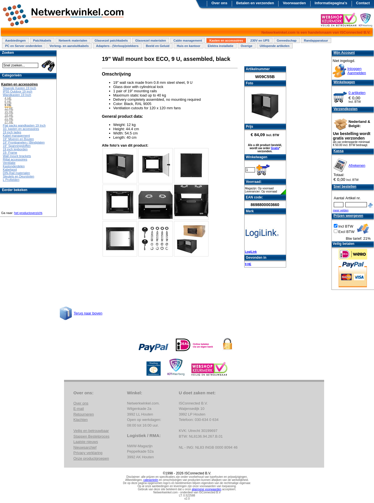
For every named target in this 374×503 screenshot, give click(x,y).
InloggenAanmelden (356, 71)
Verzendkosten (345, 109)
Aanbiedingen (15, 40)
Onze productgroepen (91, 458)
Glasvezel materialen (150, 40)
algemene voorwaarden (207, 489)
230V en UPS (259, 40)
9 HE (248, 264)
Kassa (338, 151)
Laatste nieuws (85, 442)
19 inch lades (12, 132)
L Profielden (11, 179)
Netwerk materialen (73, 40)
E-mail (78, 408)
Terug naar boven (88, 313)
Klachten (80, 420)
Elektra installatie (220, 46)
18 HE (9, 115)
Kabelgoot (10, 169)
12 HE (9, 108)
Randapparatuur (316, 40)
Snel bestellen (344, 187)
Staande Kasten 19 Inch (19, 88)
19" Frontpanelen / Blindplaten (24, 142)
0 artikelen (357, 93)
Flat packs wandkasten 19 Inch (24, 125)
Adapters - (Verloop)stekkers (117, 46)
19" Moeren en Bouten (18, 139)
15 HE (9, 112)
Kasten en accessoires (226, 40)
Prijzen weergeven (348, 216)
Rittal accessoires (15, 159)
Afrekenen (356, 165)
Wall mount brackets (17, 156)
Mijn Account (344, 53)
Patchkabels (42, 40)
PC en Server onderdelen (23, 46)
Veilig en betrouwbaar (91, 431)
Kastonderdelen (14, 166)
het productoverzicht (28, 213)
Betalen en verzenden (255, 3)
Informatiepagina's (331, 3)
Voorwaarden (294, 3)
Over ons (219, 3)
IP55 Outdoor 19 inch (17, 91)
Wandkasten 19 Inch (17, 95)
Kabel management (16, 135)
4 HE (8, 98)
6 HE (8, 101)
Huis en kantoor (188, 46)
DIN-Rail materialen (16, 173)
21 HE (9, 118)
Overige (246, 46)
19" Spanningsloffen (17, 145)
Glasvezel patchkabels (111, 40)
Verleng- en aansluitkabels (69, 46)
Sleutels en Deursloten (18, 176)
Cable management (187, 40)
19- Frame (10, 152)
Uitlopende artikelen (275, 46)
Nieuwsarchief (85, 447)
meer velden (340, 210)
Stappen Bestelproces (91, 436)
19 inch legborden (15, 149)
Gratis (275, 148)
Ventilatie (9, 162)
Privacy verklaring (88, 453)
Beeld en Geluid (157, 46)
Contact (363, 3)
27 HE (9, 122)
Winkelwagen (344, 82)
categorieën (150, 479)
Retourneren (83, 414)
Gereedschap (287, 40)
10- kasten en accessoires (21, 128)
